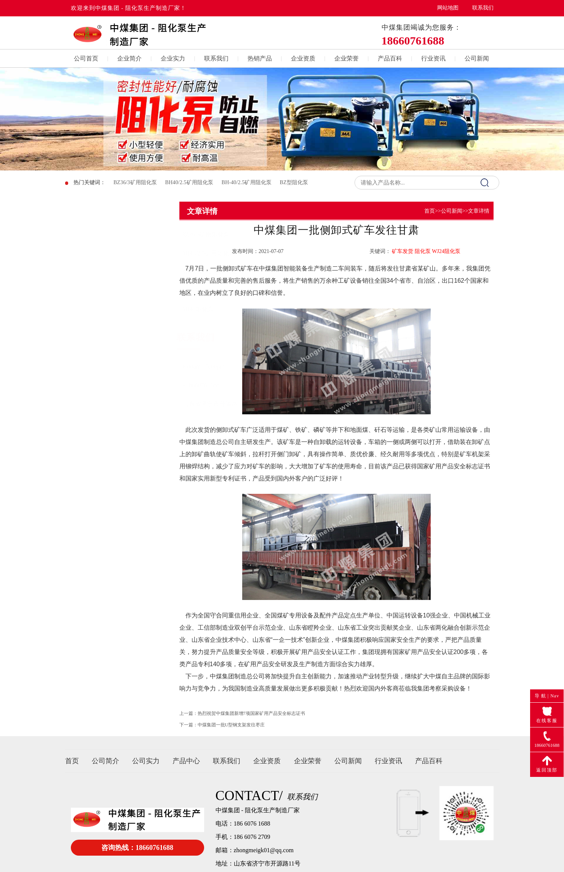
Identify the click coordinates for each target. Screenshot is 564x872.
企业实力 (173, 58)
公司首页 (86, 58)
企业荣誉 (346, 58)
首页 (429, 211)
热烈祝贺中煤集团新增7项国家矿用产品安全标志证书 (251, 719)
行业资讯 (433, 58)
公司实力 (146, 761)
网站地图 (448, 8)
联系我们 (483, 8)
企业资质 (303, 58)
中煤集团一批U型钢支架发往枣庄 (231, 731)
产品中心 (186, 761)
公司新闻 (477, 58)
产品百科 (390, 58)
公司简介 (105, 761)
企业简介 (129, 58)
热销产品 (260, 58)
